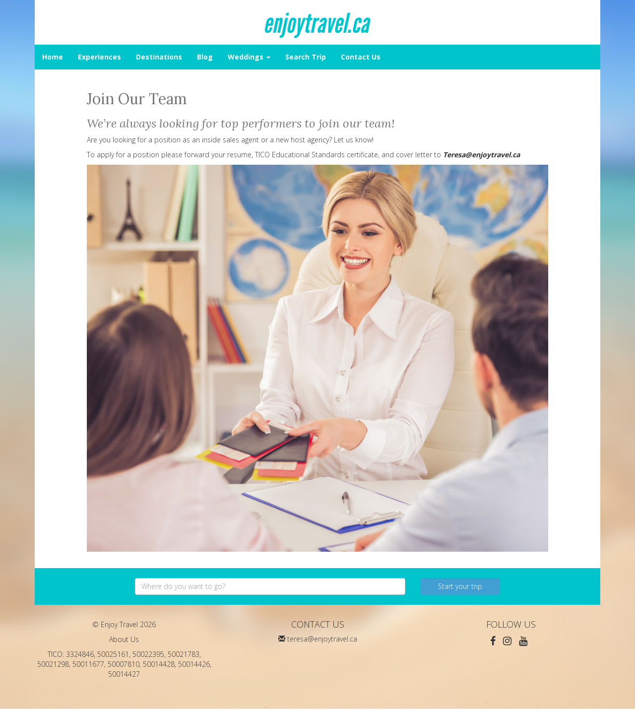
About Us (124, 639)
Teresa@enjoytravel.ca (481, 154)
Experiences (99, 57)
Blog (205, 57)
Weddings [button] (249, 57)
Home (52, 57)
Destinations (159, 57)
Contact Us (361, 57)
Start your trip (460, 586)
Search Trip (305, 57)
